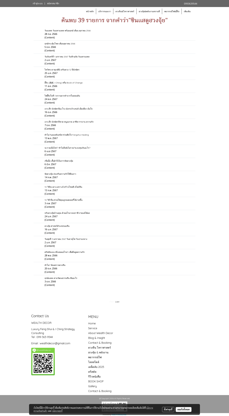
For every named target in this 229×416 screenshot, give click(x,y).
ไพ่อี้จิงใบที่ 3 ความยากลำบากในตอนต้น (62, 95)
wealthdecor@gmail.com (55, 343)
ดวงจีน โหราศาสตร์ (99, 347)
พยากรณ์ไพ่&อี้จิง (171, 11)
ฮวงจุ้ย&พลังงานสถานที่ (149, 11)
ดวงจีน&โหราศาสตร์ (125, 11)
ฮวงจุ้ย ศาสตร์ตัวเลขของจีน (57, 226)
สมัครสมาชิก (53, 3)
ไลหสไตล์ (93, 362)
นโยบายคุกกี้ (57, 411)
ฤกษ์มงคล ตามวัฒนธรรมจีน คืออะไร (61, 278)
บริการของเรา (104, 11)
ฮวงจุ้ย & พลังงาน (98, 352)
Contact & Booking (99, 342)
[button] (195, 11)
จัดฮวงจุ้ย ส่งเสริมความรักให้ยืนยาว (60, 174)
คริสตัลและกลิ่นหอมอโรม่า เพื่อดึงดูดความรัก (65, 252)
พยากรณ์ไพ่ (95, 357)
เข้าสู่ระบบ (38, 3)
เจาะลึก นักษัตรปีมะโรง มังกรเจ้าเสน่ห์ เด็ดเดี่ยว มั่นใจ (68, 108)
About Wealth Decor (100, 333)
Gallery (92, 386)
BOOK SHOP (96, 381)
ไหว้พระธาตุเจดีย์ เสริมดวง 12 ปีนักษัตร (62, 69)
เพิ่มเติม (187, 11)
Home (92, 323)
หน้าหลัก (90, 11)
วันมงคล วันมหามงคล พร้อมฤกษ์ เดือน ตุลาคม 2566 (68, 30)
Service (92, 328)
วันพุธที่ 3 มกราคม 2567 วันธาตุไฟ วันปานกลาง (66, 239)
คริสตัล (92, 371)
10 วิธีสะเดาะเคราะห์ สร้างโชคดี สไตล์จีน (63, 187)
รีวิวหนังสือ (94, 376)
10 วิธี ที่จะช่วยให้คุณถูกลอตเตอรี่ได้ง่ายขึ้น (64, 200)
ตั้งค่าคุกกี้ (168, 409)
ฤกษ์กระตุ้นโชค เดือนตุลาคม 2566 (60, 43)
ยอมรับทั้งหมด (183, 409)
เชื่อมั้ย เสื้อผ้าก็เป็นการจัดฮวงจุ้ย (59, 161)
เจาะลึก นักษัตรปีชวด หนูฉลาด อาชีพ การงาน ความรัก (69, 121)
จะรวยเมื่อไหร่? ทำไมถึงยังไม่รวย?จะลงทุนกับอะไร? (67, 148)
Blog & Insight (96, 338)
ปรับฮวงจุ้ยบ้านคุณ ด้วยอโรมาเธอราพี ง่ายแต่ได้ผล (67, 213)
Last (117, 301)
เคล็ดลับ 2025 (96, 367)
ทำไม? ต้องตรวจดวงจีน (55, 265)
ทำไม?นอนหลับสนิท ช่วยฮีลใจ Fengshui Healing (67, 134)
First (112, 301)
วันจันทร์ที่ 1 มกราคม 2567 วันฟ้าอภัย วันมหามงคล (67, 56)
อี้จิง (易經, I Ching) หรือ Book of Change (64, 82)
